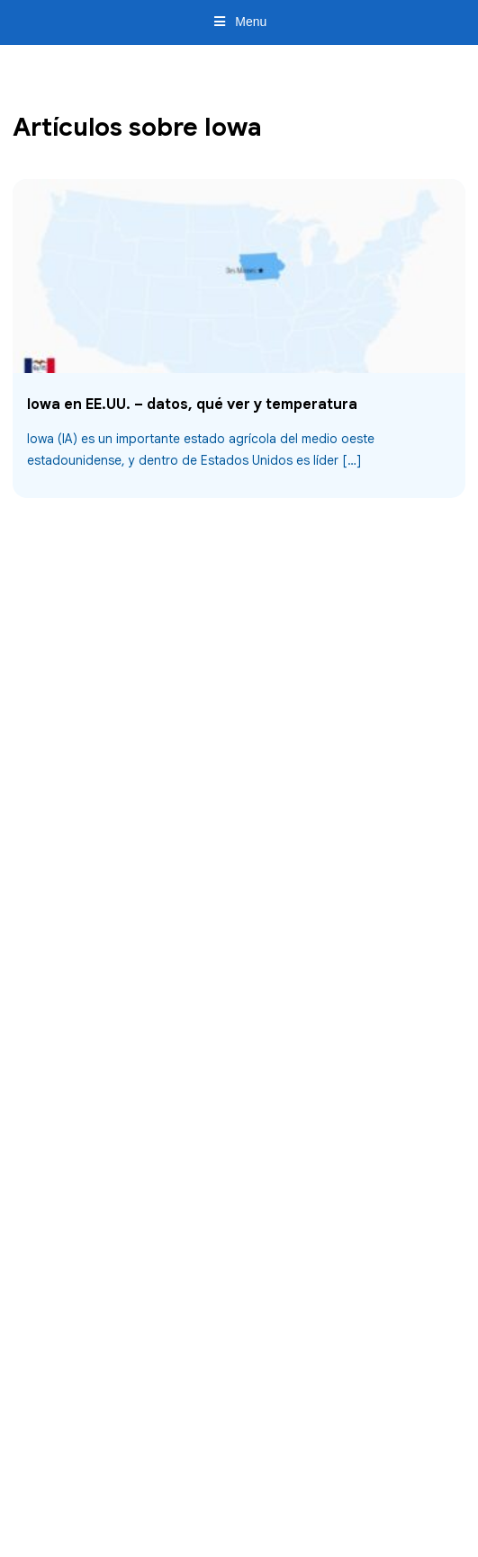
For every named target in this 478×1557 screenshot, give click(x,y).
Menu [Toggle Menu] (239, 21)
